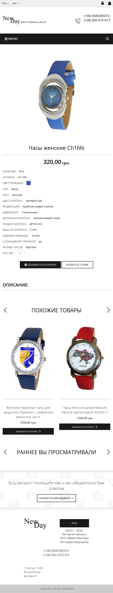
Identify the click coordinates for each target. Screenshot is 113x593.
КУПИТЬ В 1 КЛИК (77, 264)
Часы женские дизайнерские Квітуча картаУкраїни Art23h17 (85, 409)
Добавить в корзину (42, 264)
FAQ (74, 523)
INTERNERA (68, 588)
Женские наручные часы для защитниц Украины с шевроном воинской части (28, 412)
